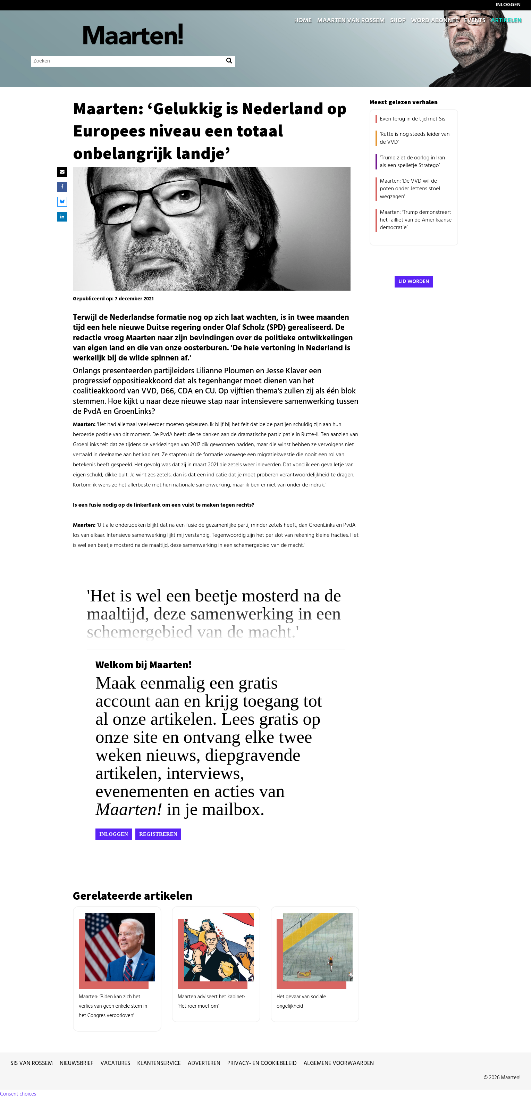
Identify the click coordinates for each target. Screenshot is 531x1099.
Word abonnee (434, 20)
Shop (397, 20)
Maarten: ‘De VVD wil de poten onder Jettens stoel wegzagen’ (410, 189)
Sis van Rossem (31, 1063)
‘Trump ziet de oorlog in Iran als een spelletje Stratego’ (412, 161)
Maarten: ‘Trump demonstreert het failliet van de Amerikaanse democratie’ (416, 220)
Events (475, 20)
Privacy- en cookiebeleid (262, 1063)
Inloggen (113, 834)
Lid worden (414, 281)
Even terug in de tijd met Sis (412, 119)
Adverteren (204, 1063)
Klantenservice (159, 1063)
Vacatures (115, 1063)
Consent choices (18, 1094)
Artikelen (506, 20)
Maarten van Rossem (351, 20)
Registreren (158, 834)
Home (303, 20)
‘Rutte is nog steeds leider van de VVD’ (415, 138)
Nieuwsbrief (76, 1063)
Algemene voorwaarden (339, 1063)
